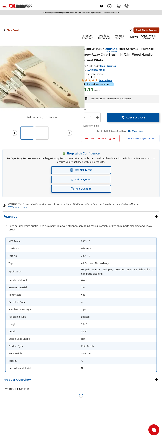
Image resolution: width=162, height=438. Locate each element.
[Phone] (126, 6)
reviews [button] (105, 80)
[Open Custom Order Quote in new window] (140, 138)
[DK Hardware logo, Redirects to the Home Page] (20, 6)
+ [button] (97, 117)
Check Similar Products (146, 30)
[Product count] (90, 117)
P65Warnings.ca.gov (17, 207)
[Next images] (69, 133)
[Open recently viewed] (101, 6)
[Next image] (91, 77)
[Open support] (153, 429)
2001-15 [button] (111, 49)
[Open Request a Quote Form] (100, 138)
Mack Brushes (108, 65)
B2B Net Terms (81, 170)
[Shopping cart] (119, 6)
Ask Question (81, 188)
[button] (4, 6)
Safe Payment (81, 179)
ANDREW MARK (96, 70)
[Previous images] (14, 133)
